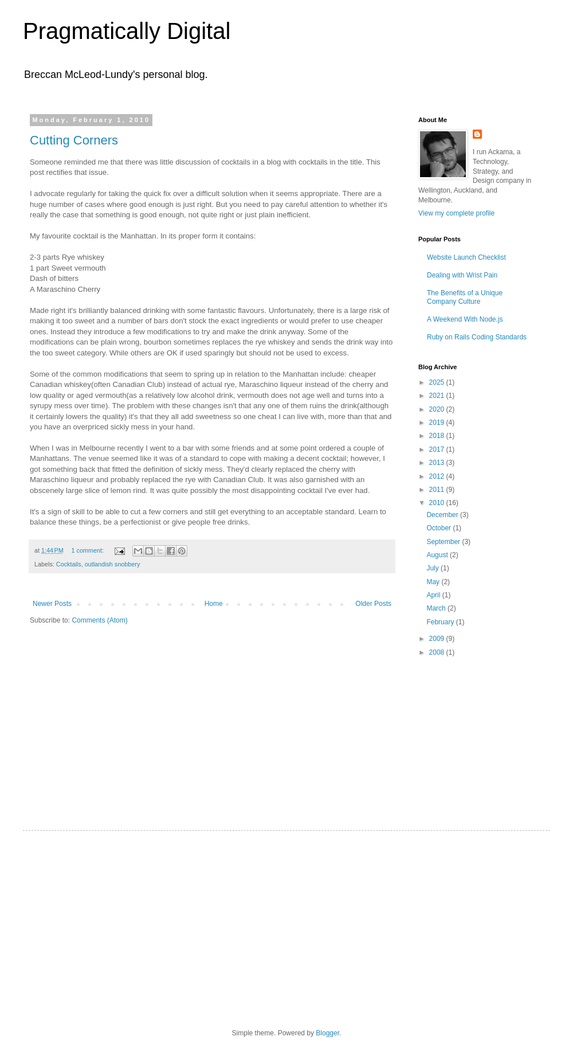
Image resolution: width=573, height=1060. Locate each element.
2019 (437, 422)
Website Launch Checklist (466, 257)
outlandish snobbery (112, 564)
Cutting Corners (74, 140)
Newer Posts (52, 604)
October (439, 528)
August (438, 555)
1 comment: (88, 550)
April (434, 595)
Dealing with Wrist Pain (462, 275)
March (437, 608)
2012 (437, 476)
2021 (437, 396)
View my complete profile (456, 213)
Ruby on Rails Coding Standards (477, 337)
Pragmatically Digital (126, 31)
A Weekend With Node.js (465, 319)
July (433, 568)
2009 (437, 639)
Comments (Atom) (99, 620)
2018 (437, 436)
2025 (437, 382)
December (443, 515)
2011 (437, 490)
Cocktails (68, 564)
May (433, 582)
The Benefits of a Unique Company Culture (465, 297)
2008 (437, 652)
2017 (437, 449)
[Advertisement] (475, 732)
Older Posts (373, 604)
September (444, 542)
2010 (437, 503)
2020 (437, 409)
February (441, 622)
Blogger (327, 1033)
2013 (437, 463)
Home (214, 604)
